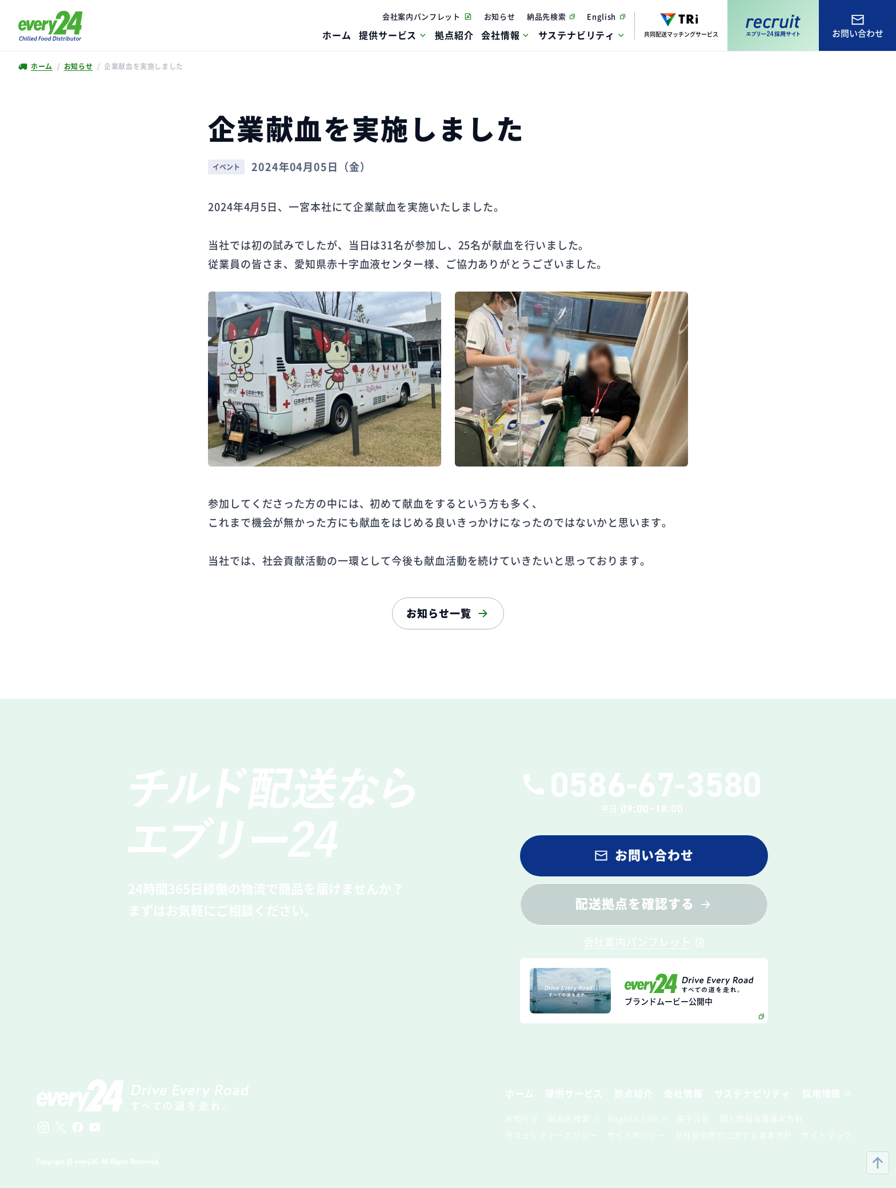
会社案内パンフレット (421, 16)
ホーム (41, 66)
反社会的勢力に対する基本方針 (734, 1135)
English (601, 16)
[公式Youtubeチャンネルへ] (95, 1127)
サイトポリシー (636, 1135)
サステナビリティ (576, 35)
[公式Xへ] (60, 1127)
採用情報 (821, 1093)
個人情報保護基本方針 (761, 1118)
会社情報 (500, 35)
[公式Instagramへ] (43, 1127)
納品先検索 (546, 16)
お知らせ (499, 16)
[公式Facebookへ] (78, 1127)
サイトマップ (826, 1135)
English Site (633, 1118)
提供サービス (388, 35)
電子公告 (693, 1118)
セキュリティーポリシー (551, 1135)
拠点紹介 (633, 1093)
